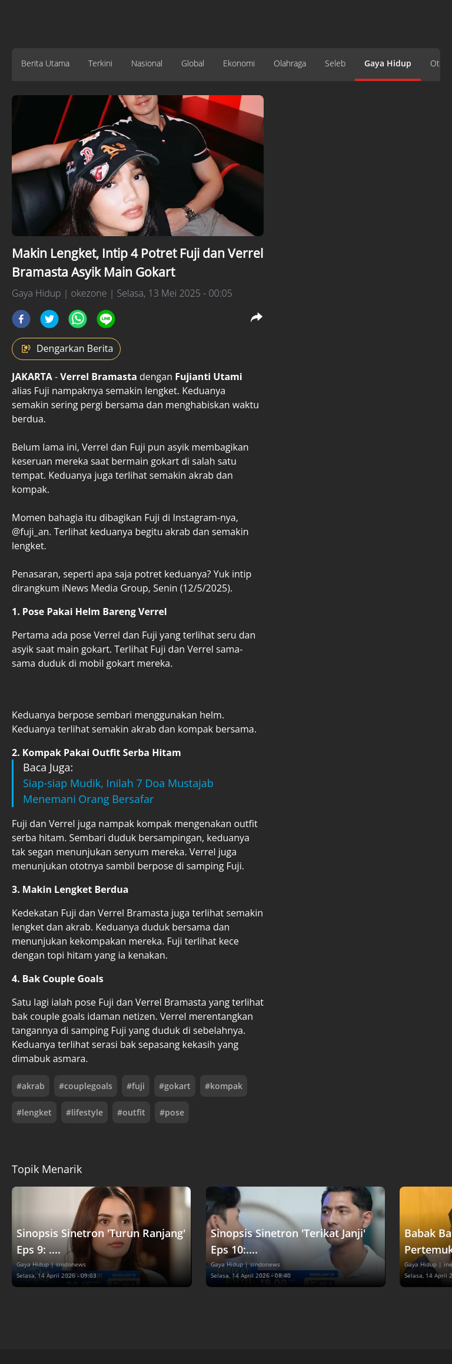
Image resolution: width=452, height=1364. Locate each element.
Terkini (100, 63)
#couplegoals (85, 1085)
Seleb (335, 63)
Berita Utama (45, 63)
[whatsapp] (77, 319)
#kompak (223, 1085)
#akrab (30, 1085)
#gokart (175, 1085)
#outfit (131, 1112)
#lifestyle (84, 1112)
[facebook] (21, 319)
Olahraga (290, 63)
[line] (106, 319)
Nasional (146, 63)
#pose (171, 1112)
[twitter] (49, 319)
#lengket (34, 1112)
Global (192, 63)
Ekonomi (239, 63)
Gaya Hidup (387, 63)
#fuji (136, 1085)
